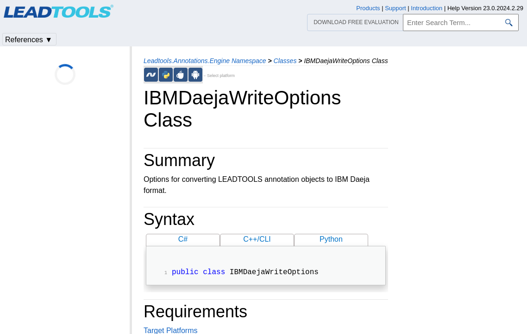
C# (183, 239)
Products (368, 8)
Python (331, 239)
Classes (285, 60)
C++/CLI (257, 239)
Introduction (426, 8)
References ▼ (28, 40)
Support (395, 8)
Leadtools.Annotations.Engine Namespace (205, 60)
